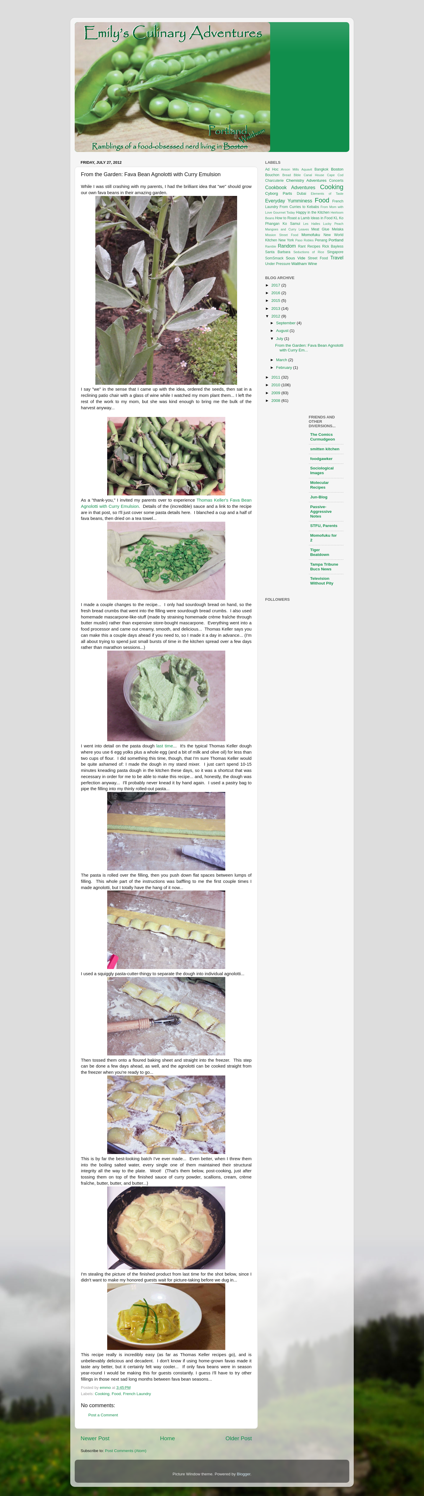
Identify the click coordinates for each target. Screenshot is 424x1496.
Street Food (318, 258)
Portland (336, 240)
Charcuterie (274, 181)
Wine (312, 263)
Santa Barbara (277, 252)
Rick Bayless (332, 246)
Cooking (102, 1394)
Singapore (335, 252)
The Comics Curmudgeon (322, 436)
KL (336, 218)
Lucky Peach (333, 223)
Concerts (336, 181)
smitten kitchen (325, 449)
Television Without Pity (322, 580)
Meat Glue (320, 229)
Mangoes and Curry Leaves (287, 229)
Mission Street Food (281, 235)
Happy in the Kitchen (312, 212)
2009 (276, 393)
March (282, 360)
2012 (276, 316)
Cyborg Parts (278, 193)
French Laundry (137, 1394)
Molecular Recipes (319, 485)
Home (167, 1438)
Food (116, 1394)
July (280, 338)
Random (287, 245)
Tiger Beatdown (320, 552)
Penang (321, 240)
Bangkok (321, 169)
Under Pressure (277, 264)
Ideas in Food (321, 218)
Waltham (299, 263)
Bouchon (272, 175)
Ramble (270, 246)
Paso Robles (304, 240)
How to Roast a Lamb (292, 218)
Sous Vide (295, 258)
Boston (337, 169)
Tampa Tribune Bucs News (324, 566)
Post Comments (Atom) (125, 1450)
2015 (276, 300)
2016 (276, 293)
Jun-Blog (319, 497)
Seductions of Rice (308, 252)
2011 (276, 377)
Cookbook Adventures (290, 187)
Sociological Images (322, 470)
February (284, 367)
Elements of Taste (327, 193)
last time (164, 746)
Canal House (314, 175)
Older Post (239, 1438)
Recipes (313, 246)
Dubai (301, 193)
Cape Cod (335, 175)
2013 (276, 308)
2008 (276, 400)
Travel (336, 257)
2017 (276, 285)
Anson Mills (290, 169)
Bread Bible (291, 175)
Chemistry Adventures (306, 180)
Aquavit (306, 169)
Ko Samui (291, 224)
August (283, 330)
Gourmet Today (284, 212)
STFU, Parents (323, 525)
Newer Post (95, 1438)
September (286, 323)
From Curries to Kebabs (299, 207)
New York (286, 240)
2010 (276, 385)
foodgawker (321, 458)
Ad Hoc (271, 169)
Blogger (243, 1474)
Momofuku (310, 235)
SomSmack (274, 258)
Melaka (337, 229)
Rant (302, 246)
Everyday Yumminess (288, 200)
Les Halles (311, 223)
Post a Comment (103, 1415)
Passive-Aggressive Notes (321, 511)
